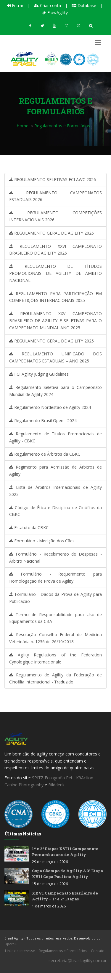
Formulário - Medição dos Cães (42, 541)
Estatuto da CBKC (29, 527)
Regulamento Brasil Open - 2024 (43, 420)
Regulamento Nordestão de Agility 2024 (50, 407)
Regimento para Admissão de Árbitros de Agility (55, 470)
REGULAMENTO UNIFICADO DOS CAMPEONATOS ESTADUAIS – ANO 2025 (55, 357)
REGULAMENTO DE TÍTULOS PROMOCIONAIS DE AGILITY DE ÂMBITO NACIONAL (55, 273)
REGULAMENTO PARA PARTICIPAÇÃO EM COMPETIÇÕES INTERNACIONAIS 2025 (55, 297)
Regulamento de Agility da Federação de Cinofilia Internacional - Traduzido (55, 678)
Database (84, 5)
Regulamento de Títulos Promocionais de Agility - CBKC (55, 437)
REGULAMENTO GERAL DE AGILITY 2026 (51, 233)
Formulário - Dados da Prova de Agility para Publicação (55, 597)
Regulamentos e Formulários (63, 950)
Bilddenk (56, 785)
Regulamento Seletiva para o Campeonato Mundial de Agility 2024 (55, 390)
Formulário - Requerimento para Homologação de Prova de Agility (55, 577)
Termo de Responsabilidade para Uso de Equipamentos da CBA (55, 618)
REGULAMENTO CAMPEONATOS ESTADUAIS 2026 (55, 196)
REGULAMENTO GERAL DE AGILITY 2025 (51, 341)
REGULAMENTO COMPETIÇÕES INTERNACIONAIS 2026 (55, 216)
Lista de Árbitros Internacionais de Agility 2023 (55, 490)
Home (22, 125)
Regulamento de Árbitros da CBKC (44, 454)
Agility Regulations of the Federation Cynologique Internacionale (55, 658)
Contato (97, 950)
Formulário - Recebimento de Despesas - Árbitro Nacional (55, 557)
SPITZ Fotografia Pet (53, 777)
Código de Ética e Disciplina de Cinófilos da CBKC (55, 511)
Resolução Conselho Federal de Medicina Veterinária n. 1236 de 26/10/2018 (55, 638)
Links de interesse (20, 950)
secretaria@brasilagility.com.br (78, 960)
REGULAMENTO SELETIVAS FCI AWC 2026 (52, 179)
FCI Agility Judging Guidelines (39, 374)
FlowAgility (55, 12)
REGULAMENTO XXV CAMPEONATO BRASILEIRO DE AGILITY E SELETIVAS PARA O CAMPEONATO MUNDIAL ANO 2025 (55, 320)
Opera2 (10, 944)
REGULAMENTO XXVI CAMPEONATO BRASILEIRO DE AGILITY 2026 (55, 249)
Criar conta (47, 5)
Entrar (15, 5)
